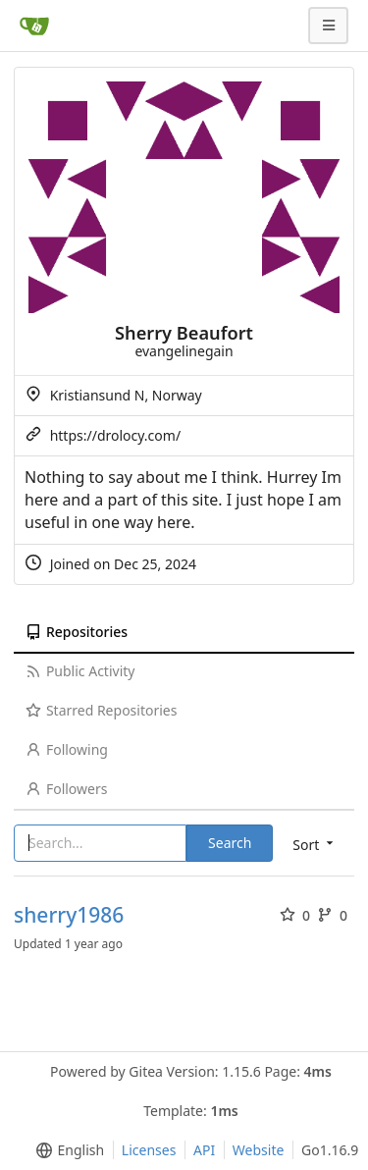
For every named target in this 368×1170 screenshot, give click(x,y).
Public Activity (80, 671)
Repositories (77, 631)
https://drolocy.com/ (115, 435)
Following (67, 749)
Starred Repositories (101, 710)
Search (229, 842)
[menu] (66, 1150)
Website (259, 1150)
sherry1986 (69, 915)
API (204, 1150)
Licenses (149, 1150)
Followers (66, 788)
